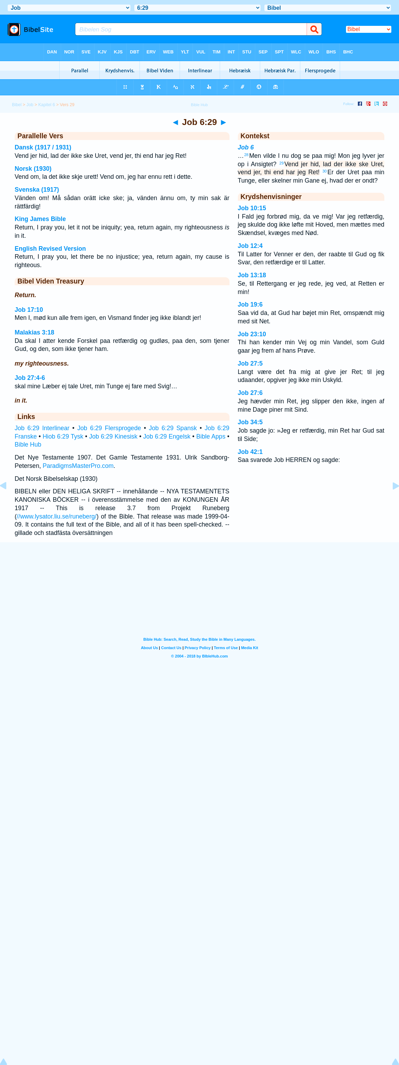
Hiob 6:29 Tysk (63, 436)
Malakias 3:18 (34, 332)
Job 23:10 (252, 334)
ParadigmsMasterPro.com (78, 465)
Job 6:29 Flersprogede (109, 428)
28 (246, 155)
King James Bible (40, 218)
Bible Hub (28, 444)
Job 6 (246, 147)
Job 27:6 (250, 392)
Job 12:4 (250, 245)
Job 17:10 (29, 309)
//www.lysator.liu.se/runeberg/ (57, 516)
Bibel (16, 104)
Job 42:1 (250, 451)
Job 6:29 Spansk (173, 428)
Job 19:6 (250, 304)
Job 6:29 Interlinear (42, 428)
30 (325, 171)
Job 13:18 (252, 275)
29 (281, 163)
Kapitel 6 (46, 104)
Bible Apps (210, 436)
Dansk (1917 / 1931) (43, 147)
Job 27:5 (250, 363)
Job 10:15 (252, 208)
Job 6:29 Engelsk (167, 436)
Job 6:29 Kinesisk (113, 436)
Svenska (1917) (37, 189)
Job (30, 104)
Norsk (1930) (33, 168)
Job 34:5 (250, 422)
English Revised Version (50, 248)
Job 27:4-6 (30, 377)
